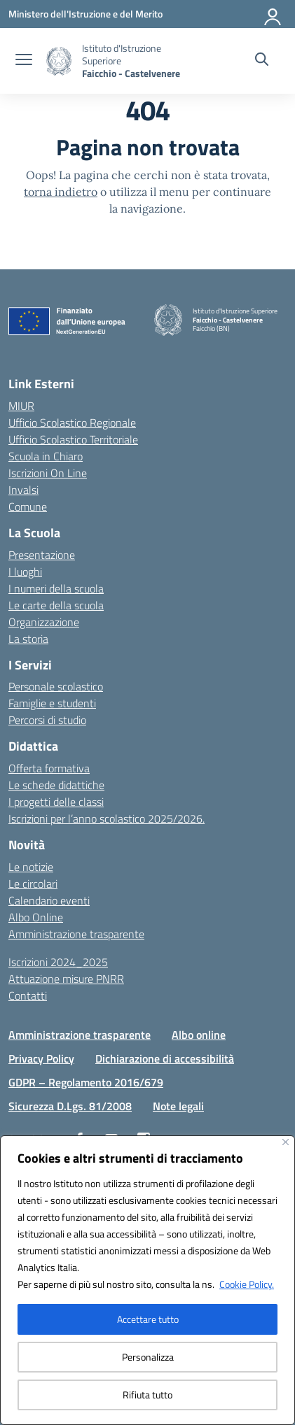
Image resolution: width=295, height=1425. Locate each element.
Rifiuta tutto (147, 1394)
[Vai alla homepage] (136, 61)
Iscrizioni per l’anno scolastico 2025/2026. (106, 818)
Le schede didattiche (56, 785)
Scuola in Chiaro (45, 456)
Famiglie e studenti (52, 703)
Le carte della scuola (56, 605)
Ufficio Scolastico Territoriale (73, 439)
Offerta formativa (49, 768)
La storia (28, 638)
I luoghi (25, 571)
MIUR (21, 405)
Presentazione (41, 554)
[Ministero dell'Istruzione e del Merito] (85, 13)
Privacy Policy (41, 1058)
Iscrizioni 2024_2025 (58, 961)
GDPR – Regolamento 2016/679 (85, 1082)
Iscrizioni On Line (47, 473)
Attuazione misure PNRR (66, 978)
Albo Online (35, 917)
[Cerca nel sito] (262, 61)
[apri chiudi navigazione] (23, 60)
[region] (147, 1280)
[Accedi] (273, 14)
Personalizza (148, 1356)
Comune (27, 506)
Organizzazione (43, 622)
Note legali (178, 1106)
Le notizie (30, 866)
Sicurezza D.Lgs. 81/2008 (70, 1106)
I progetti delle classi (56, 801)
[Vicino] (285, 1142)
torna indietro (60, 192)
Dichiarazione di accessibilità (164, 1058)
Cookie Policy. (246, 1284)
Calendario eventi (49, 900)
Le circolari (32, 883)
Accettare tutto (148, 1319)
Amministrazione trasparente (76, 934)
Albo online (199, 1034)
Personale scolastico (55, 686)
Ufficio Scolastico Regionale (72, 422)
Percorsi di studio (47, 719)
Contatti (27, 995)
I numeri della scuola (56, 588)
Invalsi (23, 489)
